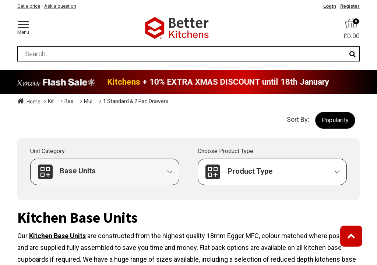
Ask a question (60, 6)
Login (329, 6)
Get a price (28, 6)
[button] (335, 120)
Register (350, 6)
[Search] (352, 54)
